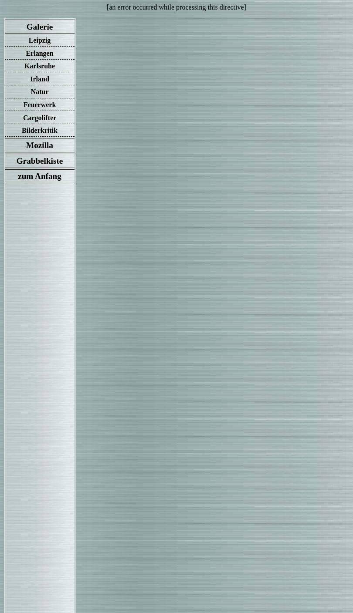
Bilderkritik (39, 130)
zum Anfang (39, 176)
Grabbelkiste (39, 160)
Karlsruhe (40, 66)
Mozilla (39, 145)
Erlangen (39, 53)
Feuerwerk (40, 104)
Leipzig (40, 40)
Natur (40, 91)
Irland (39, 79)
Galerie (39, 26)
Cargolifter (39, 117)
